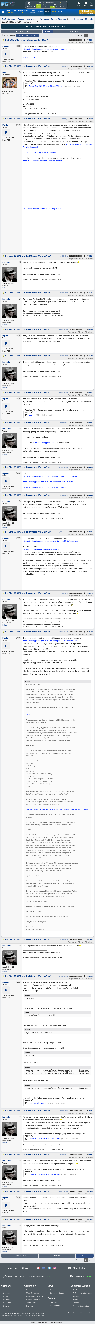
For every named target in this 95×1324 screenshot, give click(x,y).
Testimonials (31, 1303)
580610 (90, 256)
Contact (6, 1293)
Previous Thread (21, 31)
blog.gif (31, 415)
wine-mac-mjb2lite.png (37, 1103)
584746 (90, 495)
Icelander (63, 329)
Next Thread (73, 31)
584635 (90, 293)
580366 (90, 66)
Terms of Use (72, 1313)
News (51, 1290)
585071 (90, 532)
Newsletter (79, 1268)
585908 (90, 1191)
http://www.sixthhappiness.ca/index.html (40, 715)
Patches (76, 1290)
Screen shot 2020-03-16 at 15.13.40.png (44, 1174)
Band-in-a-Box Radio (34, 1296)
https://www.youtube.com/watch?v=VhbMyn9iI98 (42, 161)
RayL (65, 119)
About (5, 1290)
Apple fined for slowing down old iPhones (39, 153)
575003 (90, 40)
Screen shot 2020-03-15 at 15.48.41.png (44, 1139)
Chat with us (80, 1277)
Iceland (4, 288)
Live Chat (45, 7)
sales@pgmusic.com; (21, 1315)
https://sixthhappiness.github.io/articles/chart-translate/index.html (49, 49)
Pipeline (64, 66)
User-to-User (31, 19)
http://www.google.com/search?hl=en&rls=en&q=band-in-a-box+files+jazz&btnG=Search (57, 809)
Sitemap (6, 1306)
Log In (88, 19)
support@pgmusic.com (36, 1315)
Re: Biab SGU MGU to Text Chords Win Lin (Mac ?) (28, 66)
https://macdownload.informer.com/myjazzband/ (42, 549)
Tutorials (76, 1303)
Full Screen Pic (29, 57)
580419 (90, 119)
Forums (21, 19)
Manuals (76, 1296)
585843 (90, 1154)
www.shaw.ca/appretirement (44, 443)
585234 (90, 939)
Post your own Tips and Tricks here (53, 19)
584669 (90, 329)
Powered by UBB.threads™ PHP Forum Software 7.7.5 (47, 1323)
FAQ (63, 26)
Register (78, 19)
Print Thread (23, 35)
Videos (75, 1299)
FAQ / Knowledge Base (82, 1293)
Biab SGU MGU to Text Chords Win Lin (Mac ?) (26, 40)
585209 (90, 632)
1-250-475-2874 (57, 4)
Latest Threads (40, 26)
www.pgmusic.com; (7, 1315)
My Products (54, 1305)
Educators (7, 1303)
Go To (34, 35)
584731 (90, 422)
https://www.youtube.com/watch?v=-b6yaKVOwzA (43, 208)
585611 (90, 976)
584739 (90, 467)
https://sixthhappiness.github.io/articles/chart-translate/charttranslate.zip (52, 476)
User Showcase (32, 1293)
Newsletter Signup (56, 1293)
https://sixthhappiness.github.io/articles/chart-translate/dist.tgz (48, 487)
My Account (54, 1302)
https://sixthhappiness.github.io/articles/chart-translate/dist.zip (48, 482)
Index (47, 31)
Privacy (82, 1313)
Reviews (29, 1306)
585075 (90, 593)
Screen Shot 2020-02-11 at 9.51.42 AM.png (45, 86)
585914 (90, 1219)
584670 (90, 356)
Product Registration (81, 1306)
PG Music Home (8, 19)
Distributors (7, 1299)
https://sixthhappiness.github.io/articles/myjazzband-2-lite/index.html (50, 541)
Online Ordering (60, 7)
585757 (90, 1111)
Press (5, 1296)
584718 (90, 392)
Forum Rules (54, 26)
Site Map (91, 1313)
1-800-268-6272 (46, 4)
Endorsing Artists (33, 1299)
